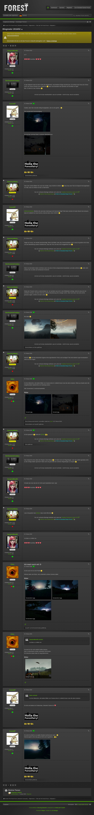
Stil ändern (71, 804)
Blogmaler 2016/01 (16, 792)
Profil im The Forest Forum (47, 194)
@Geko (43, 434)
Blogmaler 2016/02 (12, 29)
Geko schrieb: (33, 695)
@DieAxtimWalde (29, 211)
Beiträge (10, 70)
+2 (33, 312)
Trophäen (5, 804)
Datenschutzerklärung (13, 35)
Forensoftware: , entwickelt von (47, 807)
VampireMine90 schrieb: (36, 639)
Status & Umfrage (52, 41)
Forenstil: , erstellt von (47, 810)
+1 (33, 103)
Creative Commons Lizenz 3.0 (69, 192)
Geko (51, 421)
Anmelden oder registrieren (10, 15)
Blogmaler (29, 794)
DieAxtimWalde (14, 794)
